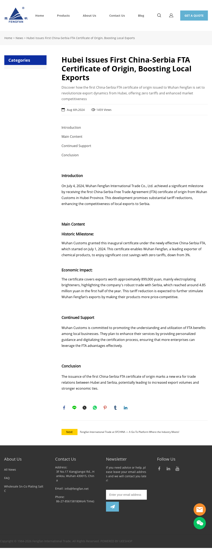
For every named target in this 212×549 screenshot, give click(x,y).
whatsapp (95, 408)
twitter (85, 408)
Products (63, 15)
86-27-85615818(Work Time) (75, 502)
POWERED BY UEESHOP (116, 542)
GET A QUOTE (194, 15)
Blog (141, 15)
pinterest (106, 408)
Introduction (71, 127)
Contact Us (117, 15)
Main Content (72, 136)
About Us (89, 15)
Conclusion (70, 155)
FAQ (7, 479)
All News (10, 471)
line (75, 408)
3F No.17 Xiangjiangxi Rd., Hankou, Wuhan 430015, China (75, 477)
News (19, 38)
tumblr (116, 408)
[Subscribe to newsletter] (112, 508)
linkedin (126, 408)
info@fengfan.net (77, 490)
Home (39, 15)
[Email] (126, 496)
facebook (65, 408)
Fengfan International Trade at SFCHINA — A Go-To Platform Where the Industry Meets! (129, 433)
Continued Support (76, 146)
